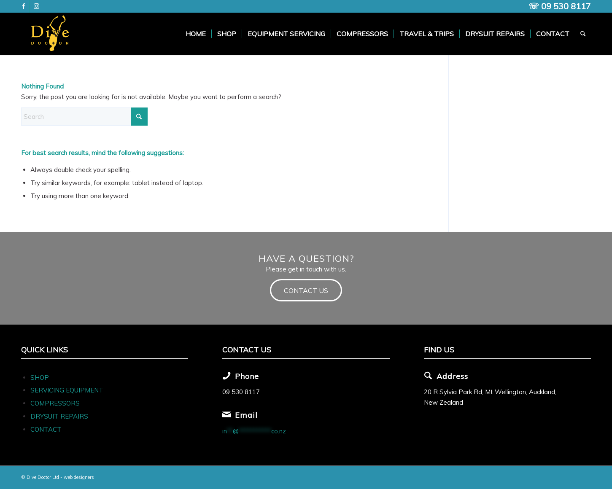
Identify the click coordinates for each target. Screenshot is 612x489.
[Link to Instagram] (36, 6)
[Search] (583, 34)
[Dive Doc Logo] (51, 34)
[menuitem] (195, 34)
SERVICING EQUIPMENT (66, 390)
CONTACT (46, 429)
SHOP (39, 377)
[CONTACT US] (306, 290)
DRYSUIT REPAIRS (59, 416)
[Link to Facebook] (23, 6)
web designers (79, 477)
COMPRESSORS (55, 403)
